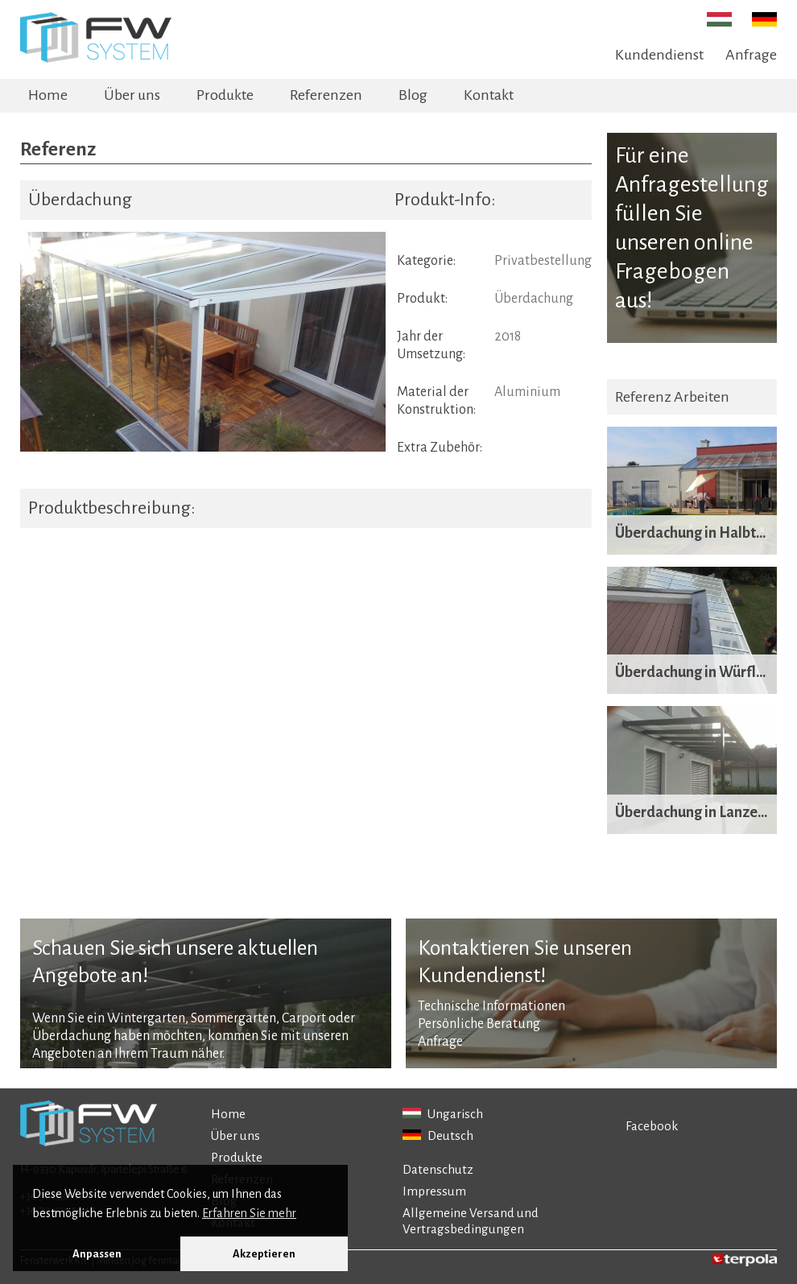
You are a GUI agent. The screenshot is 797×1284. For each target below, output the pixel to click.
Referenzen (326, 95)
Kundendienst (659, 55)
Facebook (652, 1126)
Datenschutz (438, 1169)
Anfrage (751, 55)
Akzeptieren (264, 1254)
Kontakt (489, 95)
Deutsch (438, 1135)
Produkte (225, 95)
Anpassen (97, 1254)
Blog (412, 95)
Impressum (434, 1191)
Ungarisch (443, 1114)
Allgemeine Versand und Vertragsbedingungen (471, 1221)
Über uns (132, 95)
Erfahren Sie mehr (249, 1213)
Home (48, 95)
